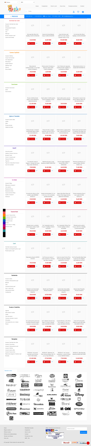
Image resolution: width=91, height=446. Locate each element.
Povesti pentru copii (9, 250)
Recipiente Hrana (9, 189)
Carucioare (14, 84)
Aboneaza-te (83, 432)
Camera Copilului (14, 52)
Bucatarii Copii (8, 155)
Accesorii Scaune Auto (10, 215)
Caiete (6, 314)
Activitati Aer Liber (14, 20)
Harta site (6, 438)
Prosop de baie (8, 125)
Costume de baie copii (10, 286)
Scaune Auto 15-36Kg (10, 224)
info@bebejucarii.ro (68, 16)
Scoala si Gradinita (14, 307)
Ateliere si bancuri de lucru (11, 153)
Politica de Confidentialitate (10, 434)
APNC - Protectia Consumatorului (53, 428)
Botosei (7, 282)
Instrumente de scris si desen (11, 322)
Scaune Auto (14, 212)
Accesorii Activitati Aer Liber (11, 24)
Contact (82, 6)
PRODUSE (14, 16)
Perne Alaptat (8, 69)
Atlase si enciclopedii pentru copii (13, 248)
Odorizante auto (9, 219)
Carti (14, 243)
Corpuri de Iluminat (9, 57)
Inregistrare (44, 6)
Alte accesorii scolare (10, 312)
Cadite (6, 121)
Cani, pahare (8, 187)
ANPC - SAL (27, 438)
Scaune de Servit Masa (10, 192)
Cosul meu (62, 6)
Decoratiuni (8, 61)
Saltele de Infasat (9, 127)
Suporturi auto (8, 226)
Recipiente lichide (9, 191)
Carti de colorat (8, 316)
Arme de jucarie (8, 151)
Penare (6, 324)
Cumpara (31, 43)
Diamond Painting (9, 159)
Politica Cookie (7, 432)
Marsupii (7, 33)
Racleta (7, 222)
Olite (6, 123)
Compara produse (72, 6)
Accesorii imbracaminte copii (11, 280)
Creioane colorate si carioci (11, 318)
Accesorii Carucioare (9, 87)
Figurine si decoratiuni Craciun (12, 163)
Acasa (37, 6)
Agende (7, 310)
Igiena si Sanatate (14, 116)
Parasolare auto (8, 220)
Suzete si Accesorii (9, 194)
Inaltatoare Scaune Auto (10, 217)
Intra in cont (54, 6)
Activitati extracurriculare (11, 247)
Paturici (7, 67)
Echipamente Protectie (10, 28)
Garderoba (14, 275)
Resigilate (14, 339)
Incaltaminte (8, 292)
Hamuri (7, 29)
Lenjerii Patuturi (9, 63)
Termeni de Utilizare (8, 436)
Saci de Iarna (8, 91)
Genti (6, 89)
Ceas (6, 284)
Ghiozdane (7, 320)
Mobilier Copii (8, 65)
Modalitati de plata (29, 428)
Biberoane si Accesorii (10, 185)
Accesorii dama (8, 278)
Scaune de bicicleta (9, 37)
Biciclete (7, 26)
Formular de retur (29, 436)
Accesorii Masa (8, 183)
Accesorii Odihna (9, 56)
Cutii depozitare (9, 59)
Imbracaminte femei (9, 290)
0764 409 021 (29, 16)
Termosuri (7, 196)
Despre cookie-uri (8, 430)
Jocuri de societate (9, 164)
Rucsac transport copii (10, 35)
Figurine (7, 161)
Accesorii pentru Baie (10, 119)
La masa (14, 180)
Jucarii (14, 148)
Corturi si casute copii (10, 157)
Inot (6, 31)
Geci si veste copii (9, 288)
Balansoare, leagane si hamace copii (13, 354)
